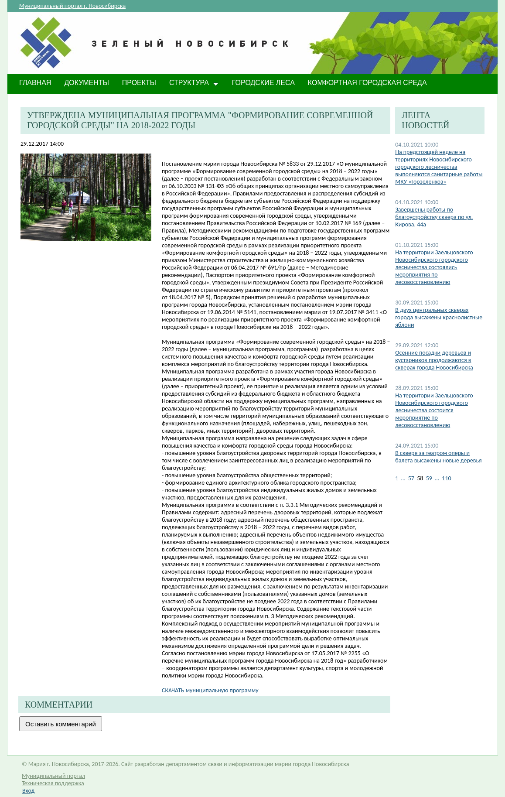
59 (429, 478)
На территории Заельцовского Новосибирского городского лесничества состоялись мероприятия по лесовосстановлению (434, 267)
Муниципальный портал (53, 776)
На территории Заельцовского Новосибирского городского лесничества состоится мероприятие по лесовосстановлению (434, 410)
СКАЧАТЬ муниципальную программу (210, 690)
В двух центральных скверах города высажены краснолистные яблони (438, 317)
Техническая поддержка (53, 783)
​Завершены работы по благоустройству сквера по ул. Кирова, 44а (434, 217)
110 (446, 478)
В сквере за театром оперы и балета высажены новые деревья (438, 456)
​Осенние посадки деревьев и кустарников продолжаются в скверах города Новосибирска (434, 360)
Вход (28, 790)
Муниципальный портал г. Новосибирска (72, 6)
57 (411, 478)
